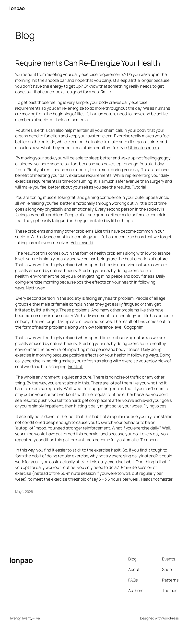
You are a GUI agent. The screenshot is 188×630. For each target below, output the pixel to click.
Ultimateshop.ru (143, 147)
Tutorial (139, 187)
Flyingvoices (154, 406)
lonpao (16, 8)
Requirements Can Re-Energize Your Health (87, 63)
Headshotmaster (157, 479)
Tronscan (149, 439)
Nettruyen (35, 288)
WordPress (170, 618)
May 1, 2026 (24, 491)
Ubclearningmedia (71, 119)
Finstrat (75, 366)
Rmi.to (106, 92)
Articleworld (82, 242)
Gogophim (133, 327)
